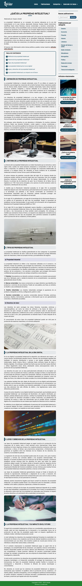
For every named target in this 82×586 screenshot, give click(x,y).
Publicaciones (45, 4)
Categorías (56, 4)
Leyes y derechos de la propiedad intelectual (21, 69)
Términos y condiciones (41, 584)
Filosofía (63, 35)
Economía (64, 32)
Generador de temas (69, 4)
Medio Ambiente (65, 50)
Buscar (73, 17)
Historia (63, 38)
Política (63, 60)
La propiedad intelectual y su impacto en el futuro (23, 72)
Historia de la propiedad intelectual (18, 59)
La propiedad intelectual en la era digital (20, 66)
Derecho (63, 28)
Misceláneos (64, 53)
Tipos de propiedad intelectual (17, 63)
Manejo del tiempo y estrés (67, 45)
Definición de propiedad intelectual (18, 56)
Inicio (36, 4)
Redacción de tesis (66, 63)
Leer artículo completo (68, 102)
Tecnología (64, 66)
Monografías (64, 56)
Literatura (64, 42)
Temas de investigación (67, 69)
